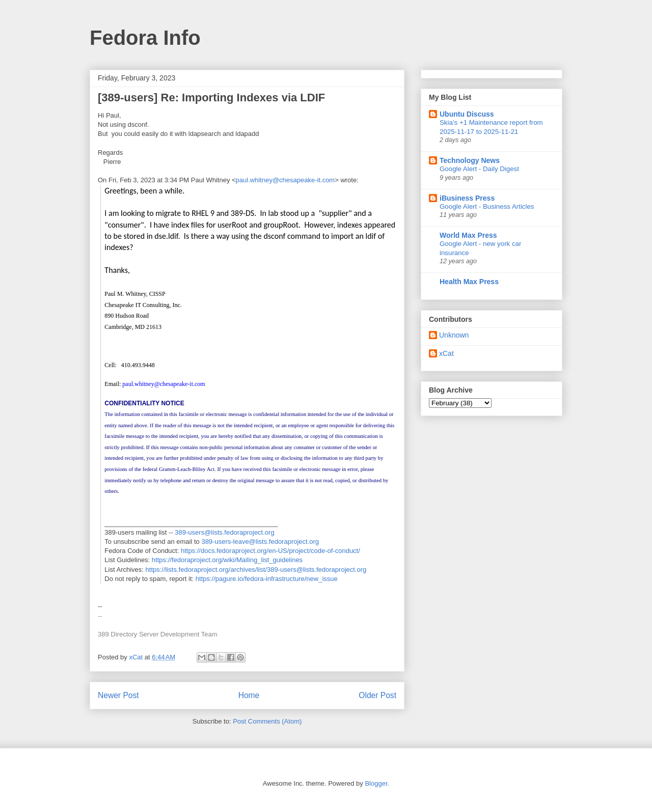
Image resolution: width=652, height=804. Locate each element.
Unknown (454, 335)
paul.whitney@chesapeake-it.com (285, 180)
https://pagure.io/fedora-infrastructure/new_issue (267, 579)
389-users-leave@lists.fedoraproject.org (260, 541)
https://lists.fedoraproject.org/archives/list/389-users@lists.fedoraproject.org (256, 569)
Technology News (470, 160)
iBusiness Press (467, 198)
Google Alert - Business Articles (487, 206)
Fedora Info (145, 37)
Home (249, 695)
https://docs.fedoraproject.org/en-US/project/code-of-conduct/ (270, 551)
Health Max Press (469, 282)
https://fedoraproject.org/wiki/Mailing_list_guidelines (227, 560)
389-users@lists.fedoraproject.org (224, 532)
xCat (446, 353)
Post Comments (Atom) (267, 721)
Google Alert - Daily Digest (479, 169)
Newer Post (118, 695)
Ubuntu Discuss (467, 114)
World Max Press (468, 235)
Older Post (377, 695)
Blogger (376, 783)
